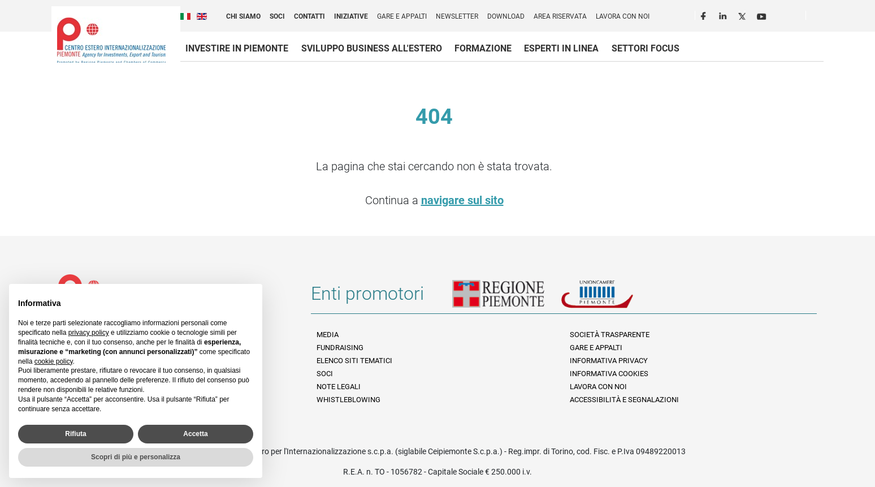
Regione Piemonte (506, 298)
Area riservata (560, 16)
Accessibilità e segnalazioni (624, 399)
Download (506, 16)
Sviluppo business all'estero (371, 48)
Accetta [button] (195, 434)
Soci (277, 16)
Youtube (762, 15)
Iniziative (351, 16)
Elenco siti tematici (354, 360)
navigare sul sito (462, 200)
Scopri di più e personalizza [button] (135, 457)
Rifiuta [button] (75, 434)
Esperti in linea (561, 48)
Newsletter (457, 16)
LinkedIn (724, 15)
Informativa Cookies (609, 373)
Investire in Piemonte (236, 48)
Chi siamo (243, 16)
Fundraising (340, 347)
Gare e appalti (402, 16)
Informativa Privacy (609, 360)
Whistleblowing (348, 399)
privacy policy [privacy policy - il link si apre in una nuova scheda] (88, 333)
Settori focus (645, 48)
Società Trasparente (609, 334)
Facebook (705, 15)
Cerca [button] (819, 17)
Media (328, 334)
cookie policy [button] (53, 361)
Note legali (339, 386)
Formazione (483, 48)
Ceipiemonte (111, 40)
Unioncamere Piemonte (613, 298)
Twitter (743, 15)
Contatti (309, 16)
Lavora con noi (622, 16)
